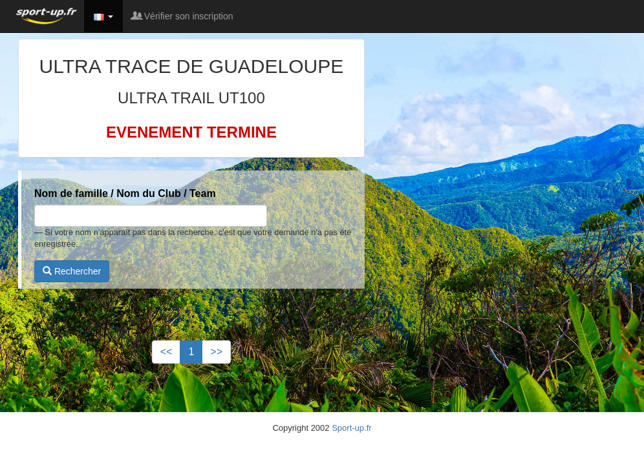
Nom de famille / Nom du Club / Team (125, 193)
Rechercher (72, 271)
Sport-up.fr (351, 428)
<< (166, 351)
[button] (103, 16)
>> (216, 351)
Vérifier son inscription (183, 16)
